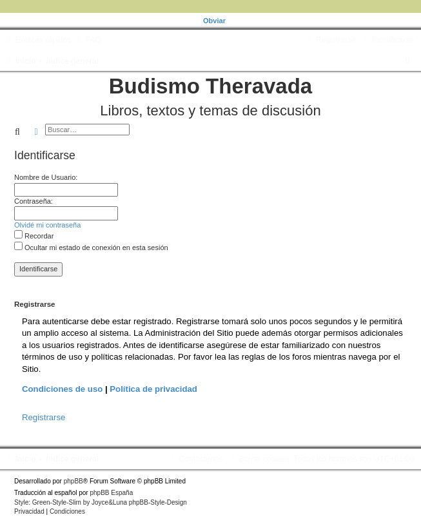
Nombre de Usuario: (45, 177)
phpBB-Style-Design (158, 502)
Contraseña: (33, 201)
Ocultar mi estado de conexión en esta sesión (91, 247)
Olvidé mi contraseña (47, 225)
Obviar (214, 20)
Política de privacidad (153, 389)
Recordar (34, 236)
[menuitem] (87, 39)
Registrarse (43, 417)
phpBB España (111, 492)
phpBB (73, 481)
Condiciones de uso (62, 389)
